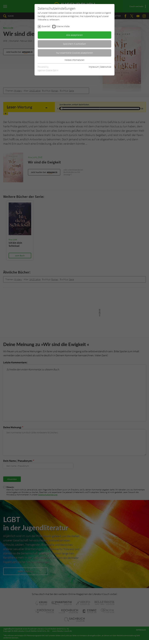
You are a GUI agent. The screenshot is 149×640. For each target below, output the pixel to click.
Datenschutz (105, 66)
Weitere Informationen (74, 59)
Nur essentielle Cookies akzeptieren (74, 52)
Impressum (94, 66)
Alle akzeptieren (74, 35)
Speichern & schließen (74, 43)
